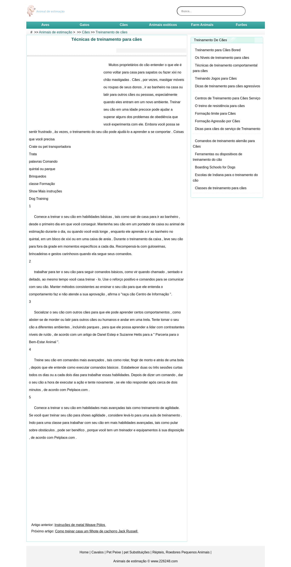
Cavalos (97, 552)
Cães (124, 25)
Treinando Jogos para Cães (216, 78)
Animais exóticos (163, 25)
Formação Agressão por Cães (217, 121)
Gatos (84, 25)
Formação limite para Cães (215, 113)
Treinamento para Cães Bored (218, 50)
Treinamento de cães (112, 32)
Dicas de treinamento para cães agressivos (227, 86)
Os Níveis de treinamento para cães (222, 57)
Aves (45, 25)
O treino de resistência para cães (220, 106)
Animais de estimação (55, 32)
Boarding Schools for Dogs (215, 167)
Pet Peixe (114, 552)
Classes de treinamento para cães (221, 188)
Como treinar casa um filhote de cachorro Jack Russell (96, 531)
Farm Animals (202, 25)
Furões (241, 25)
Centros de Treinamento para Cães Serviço (227, 98)
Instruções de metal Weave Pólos (80, 525)
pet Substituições (137, 552)
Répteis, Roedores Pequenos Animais (181, 552)
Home (84, 552)
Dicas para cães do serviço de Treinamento (227, 129)
